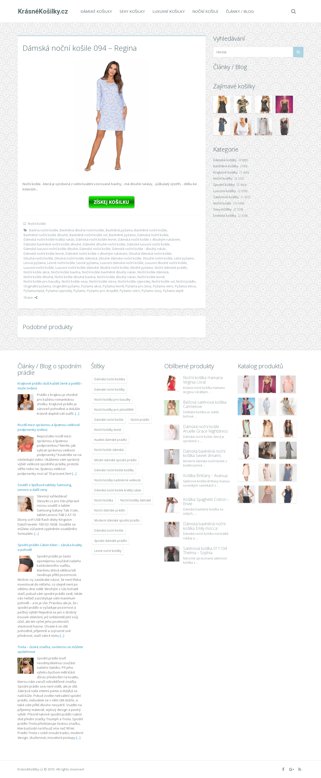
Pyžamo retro (130, 290)
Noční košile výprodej (134, 281)
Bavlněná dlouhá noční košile (82, 230)
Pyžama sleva (185, 286)
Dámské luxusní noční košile (148, 244)
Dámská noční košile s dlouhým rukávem (149, 239)
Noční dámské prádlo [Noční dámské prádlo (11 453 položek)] (109, 510)
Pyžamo (79, 290)
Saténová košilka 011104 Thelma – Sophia (205, 551)
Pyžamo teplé (173, 290)
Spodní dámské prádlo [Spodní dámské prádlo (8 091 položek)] (110, 541)
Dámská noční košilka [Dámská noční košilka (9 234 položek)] (109, 379)
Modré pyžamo (141, 267)
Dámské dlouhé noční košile (104, 244)
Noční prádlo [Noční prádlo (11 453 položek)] (140, 420)
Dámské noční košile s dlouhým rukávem (96, 253)
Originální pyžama (37, 286)
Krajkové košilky (225, 172)
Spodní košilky (224, 184)
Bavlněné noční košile (150, 230)
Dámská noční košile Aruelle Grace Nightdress (205, 429)
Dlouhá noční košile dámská (76, 258)
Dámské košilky (96, 11)
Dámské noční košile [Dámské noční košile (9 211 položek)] (108, 420)
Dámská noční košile (153, 235)
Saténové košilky (226, 197)
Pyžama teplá (34, 290)
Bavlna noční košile (43, 230)
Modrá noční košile (114, 267)
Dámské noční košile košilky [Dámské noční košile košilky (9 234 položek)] (114, 470)
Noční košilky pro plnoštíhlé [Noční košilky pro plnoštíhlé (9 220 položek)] (114, 409)
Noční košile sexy (75, 281)
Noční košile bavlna (66, 272)
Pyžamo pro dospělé (102, 290)
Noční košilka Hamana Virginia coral (203, 380)
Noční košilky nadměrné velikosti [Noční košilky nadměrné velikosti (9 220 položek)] (117, 480)
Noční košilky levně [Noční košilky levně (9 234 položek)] (107, 430)
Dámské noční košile (95, 248)
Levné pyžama (87, 263)
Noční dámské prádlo (171, 267)
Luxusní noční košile (39, 267)
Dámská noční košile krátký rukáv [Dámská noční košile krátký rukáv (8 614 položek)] (117, 490)
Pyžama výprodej (59, 290)
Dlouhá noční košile (38, 258)
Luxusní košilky (168, 11)
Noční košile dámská (153, 272)
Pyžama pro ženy (138, 286)
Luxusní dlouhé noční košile (166, 263)
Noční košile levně (151, 277)
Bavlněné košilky (225, 166)
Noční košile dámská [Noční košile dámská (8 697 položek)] (109, 450)
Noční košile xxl (163, 281)
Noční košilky (223, 178)
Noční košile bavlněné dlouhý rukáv (109, 272)
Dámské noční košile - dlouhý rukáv (139, 248)
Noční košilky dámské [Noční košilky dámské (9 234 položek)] (135, 500)
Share (30, 297)
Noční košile (205, 11)
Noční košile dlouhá (38, 277)
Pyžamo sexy (151, 290)
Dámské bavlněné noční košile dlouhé (52, 244)
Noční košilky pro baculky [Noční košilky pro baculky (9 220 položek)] (112, 399)
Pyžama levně (113, 286)
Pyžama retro (163, 286)
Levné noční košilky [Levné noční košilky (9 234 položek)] (107, 551)
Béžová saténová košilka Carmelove (204, 404)
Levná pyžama (35, 263)
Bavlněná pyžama (119, 230)
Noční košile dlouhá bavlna (75, 277)
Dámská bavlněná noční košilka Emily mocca (204, 526)
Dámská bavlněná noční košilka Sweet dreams (204, 453)
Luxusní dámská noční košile (121, 263)
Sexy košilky (132, 11)
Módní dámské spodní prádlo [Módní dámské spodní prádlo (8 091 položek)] (115, 460)
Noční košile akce (37, 272)
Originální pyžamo (66, 286)
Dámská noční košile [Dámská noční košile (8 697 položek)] (108, 530)
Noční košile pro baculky (42, 281)
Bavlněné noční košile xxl (88, 235)
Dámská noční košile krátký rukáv (49, 239)
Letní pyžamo (184, 258)
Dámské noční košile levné (44, 253)
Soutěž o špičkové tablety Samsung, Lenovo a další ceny (45, 487)
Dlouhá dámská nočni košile (150, 253)
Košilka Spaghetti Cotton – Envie (206, 502)
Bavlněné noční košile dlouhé (46, 235)
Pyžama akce (91, 286)
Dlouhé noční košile (158, 258)
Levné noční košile (61, 263)
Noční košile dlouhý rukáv (116, 277)
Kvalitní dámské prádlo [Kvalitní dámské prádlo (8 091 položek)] (110, 440)
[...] (77, 413)
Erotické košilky (224, 215)
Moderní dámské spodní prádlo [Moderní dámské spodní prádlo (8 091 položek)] (117, 520)
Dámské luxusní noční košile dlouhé (51, 248)
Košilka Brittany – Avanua (205, 475)
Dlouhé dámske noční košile (120, 258)
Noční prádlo (186, 281)
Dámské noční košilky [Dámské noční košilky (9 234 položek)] (109, 389)
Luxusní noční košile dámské (77, 267)
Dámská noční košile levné (96, 239)
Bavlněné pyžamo (122, 235)
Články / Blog (240, 11)
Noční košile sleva (102, 281)
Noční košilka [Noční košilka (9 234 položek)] (103, 500)
